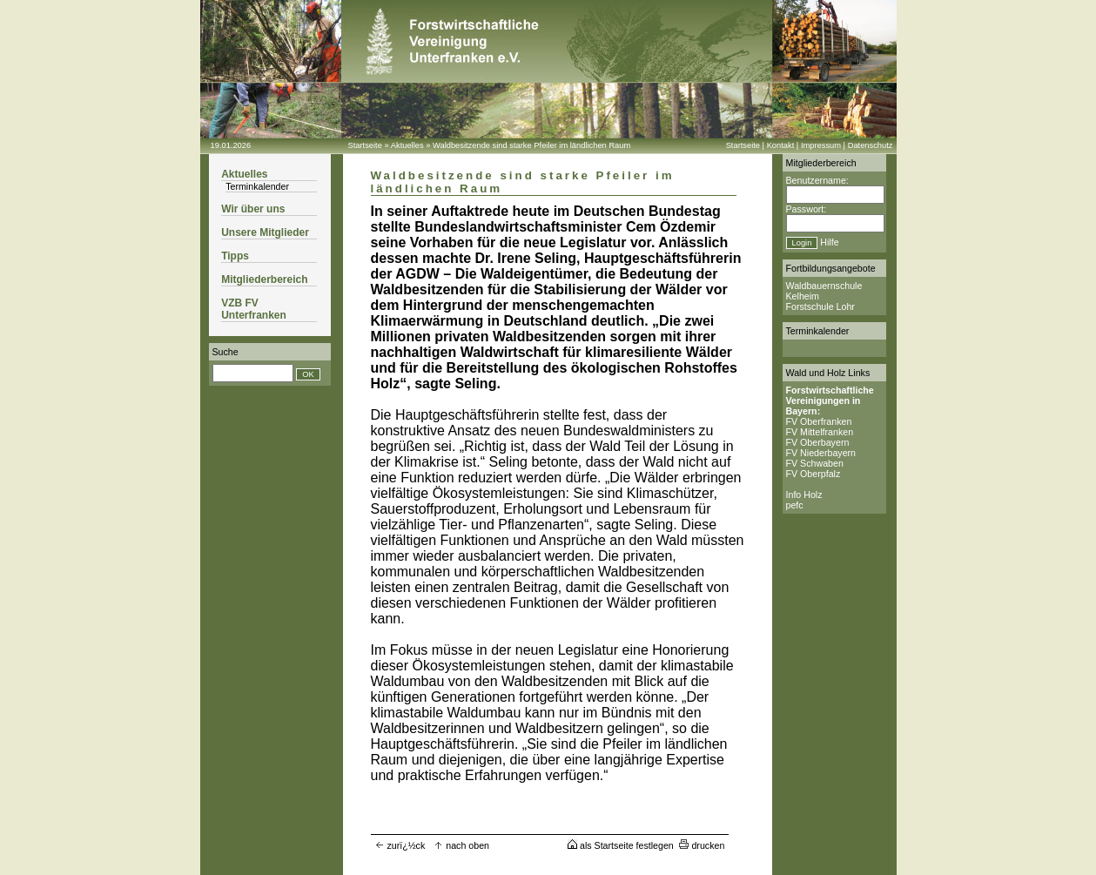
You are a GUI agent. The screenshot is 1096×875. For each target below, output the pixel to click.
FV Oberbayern (818, 442)
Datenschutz (870, 145)
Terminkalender (257, 186)
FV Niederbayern (821, 453)
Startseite (365, 145)
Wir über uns (253, 209)
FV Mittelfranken (820, 432)
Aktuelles (407, 145)
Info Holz (804, 494)
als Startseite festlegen (621, 845)
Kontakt (781, 145)
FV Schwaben (815, 463)
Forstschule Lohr (820, 306)
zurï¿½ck (400, 845)
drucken (701, 845)
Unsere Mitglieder (265, 232)
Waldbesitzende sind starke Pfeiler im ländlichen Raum (531, 145)
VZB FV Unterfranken (253, 309)
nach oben (461, 845)
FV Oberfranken (819, 421)
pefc (795, 505)
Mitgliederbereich (264, 279)
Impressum (821, 145)
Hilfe (829, 242)
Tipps (235, 256)
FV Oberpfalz (813, 473)
